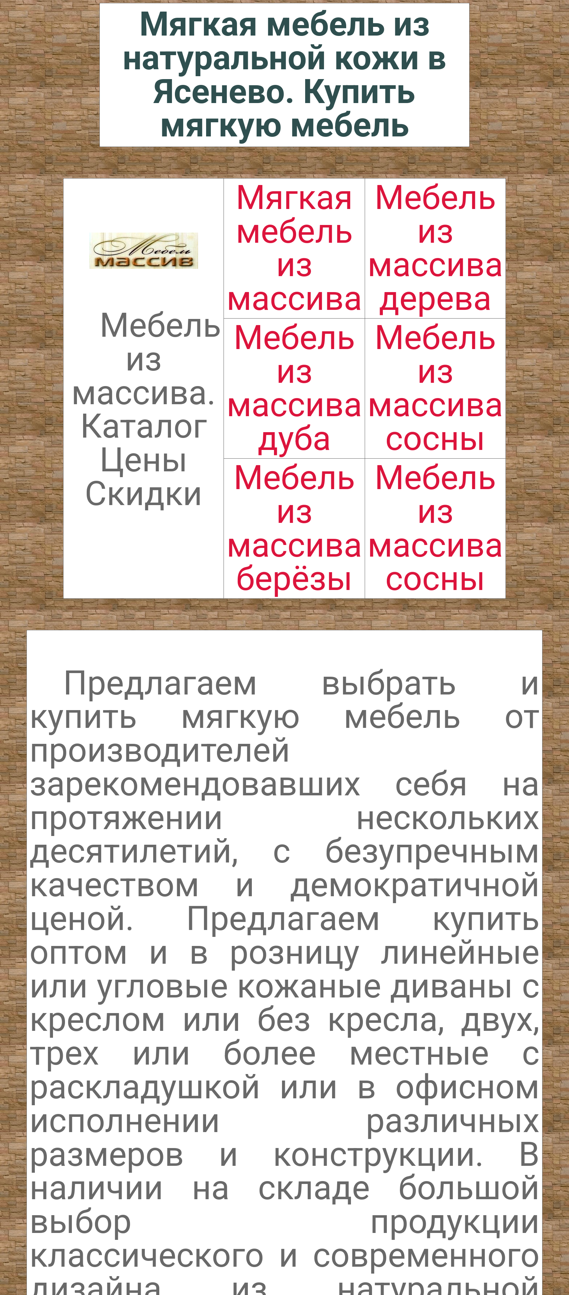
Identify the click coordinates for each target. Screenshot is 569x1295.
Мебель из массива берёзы (294, 528)
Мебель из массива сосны (435, 388)
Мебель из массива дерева (435, 248)
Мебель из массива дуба (294, 388)
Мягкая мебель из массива (294, 248)
